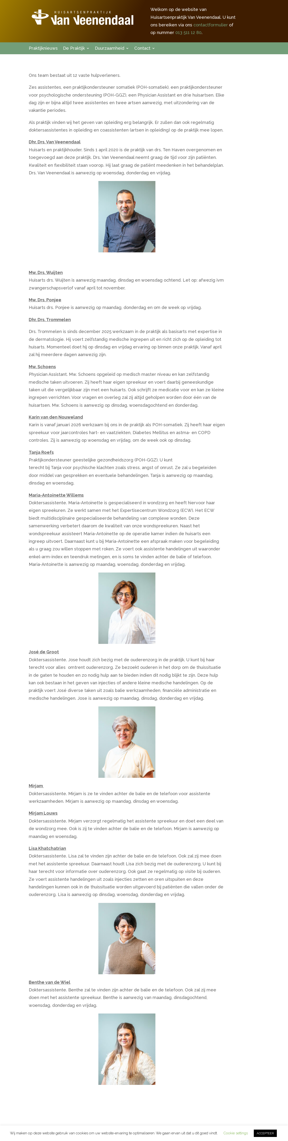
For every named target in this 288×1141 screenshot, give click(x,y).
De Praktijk (74, 49)
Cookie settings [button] (235, 1133)
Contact (142, 49)
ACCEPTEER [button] (265, 1133)
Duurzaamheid (109, 49)
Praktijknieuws (43, 49)
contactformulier (210, 24)
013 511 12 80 (188, 32)
